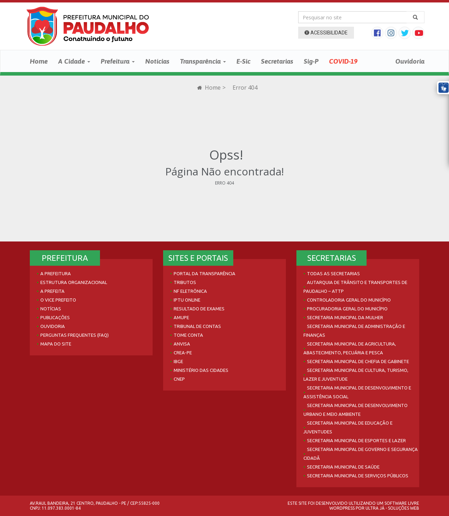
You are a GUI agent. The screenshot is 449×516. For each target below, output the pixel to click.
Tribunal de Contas (197, 326)
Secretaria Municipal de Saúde (343, 466)
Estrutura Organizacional (73, 282)
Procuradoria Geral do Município (347, 308)
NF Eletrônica (190, 291)
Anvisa (182, 343)
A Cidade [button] (74, 61)
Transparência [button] (203, 61)
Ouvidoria (409, 61)
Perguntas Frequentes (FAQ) (74, 335)
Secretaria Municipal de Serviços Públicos (357, 475)
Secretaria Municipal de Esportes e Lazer (356, 440)
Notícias (157, 61)
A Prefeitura (55, 273)
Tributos (185, 282)
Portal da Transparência (204, 273)
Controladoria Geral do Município (349, 299)
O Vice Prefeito (58, 299)
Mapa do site (55, 343)
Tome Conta (188, 335)
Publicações (55, 317)
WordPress (342, 508)
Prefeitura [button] (118, 61)
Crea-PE (183, 352)
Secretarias (277, 61)
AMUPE (181, 317)
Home (39, 61)
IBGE (178, 361)
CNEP (179, 378)
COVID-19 (343, 61)
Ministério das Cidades (201, 370)
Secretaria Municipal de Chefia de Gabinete (358, 361)
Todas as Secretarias (333, 273)
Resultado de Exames (199, 308)
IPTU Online (187, 299)
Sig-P (311, 61)
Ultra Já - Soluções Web (392, 508)
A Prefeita (52, 291)
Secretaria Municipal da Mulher (345, 317)
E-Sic (243, 61)
